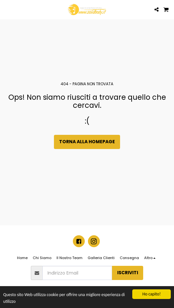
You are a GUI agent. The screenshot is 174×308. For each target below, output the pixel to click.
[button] (7, 9)
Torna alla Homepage (87, 141)
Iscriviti (127, 272)
